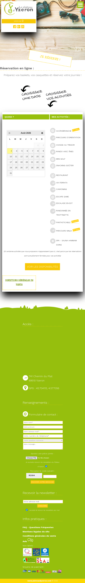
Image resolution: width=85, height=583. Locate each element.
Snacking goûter (63, 165)
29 (37, 168)
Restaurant (60, 175)
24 (11, 168)
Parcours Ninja (66, 230)
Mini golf (59, 159)
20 (27, 162)
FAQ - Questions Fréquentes (38, 527)
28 (32, 168)
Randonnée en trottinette (60, 212)
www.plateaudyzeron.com (39, 581)
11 (16, 156)
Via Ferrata (60, 183)
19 (21, 162)
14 (32, 156)
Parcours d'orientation (66, 137)
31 (11, 173)
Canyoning (59, 189)
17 (11, 162)
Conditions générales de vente (39, 536)
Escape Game (60, 197)
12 (21, 156)
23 (43, 162)
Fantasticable (65, 222)
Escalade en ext (62, 203)
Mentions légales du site (36, 531)
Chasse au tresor (63, 145)
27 (27, 168)
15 (37, 156)
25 (16, 168)
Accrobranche (66, 130)
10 (11, 156)
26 (21, 168)
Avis (28, 541)
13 (27, 156)
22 (37, 162)
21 (32, 162)
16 (43, 156)
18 (16, 162)
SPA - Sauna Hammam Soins (63, 242)
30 (43, 168)
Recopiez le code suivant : (42, 471)
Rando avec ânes (63, 151)
